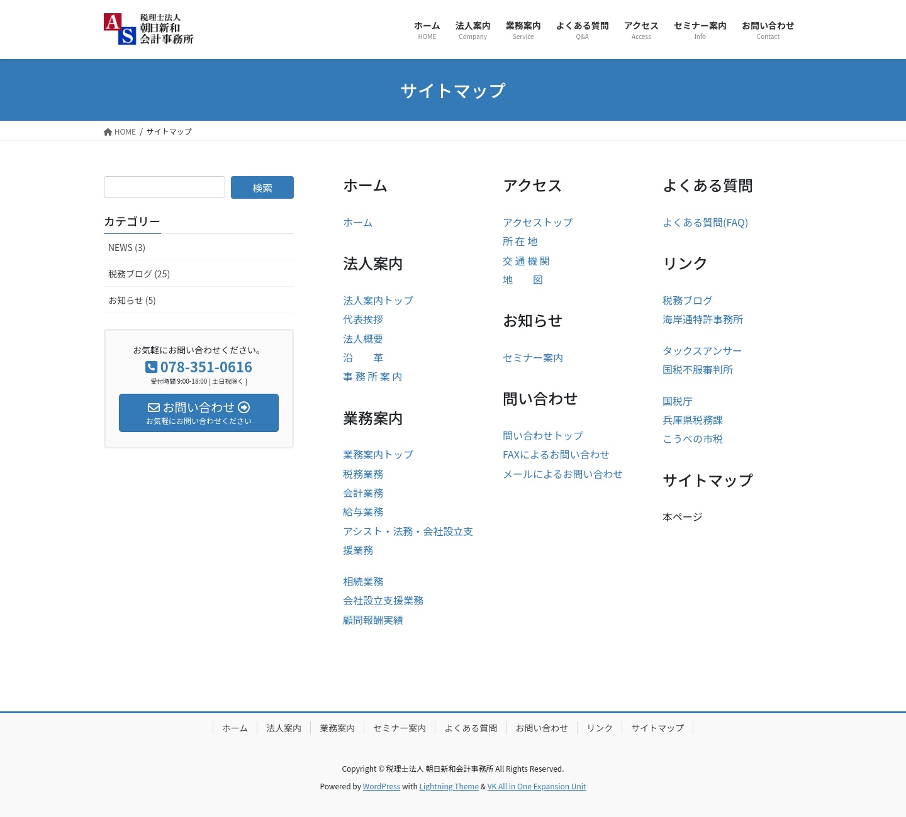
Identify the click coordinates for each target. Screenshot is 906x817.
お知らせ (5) (132, 300)
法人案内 (283, 727)
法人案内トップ (378, 300)
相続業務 (363, 581)
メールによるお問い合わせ (563, 473)
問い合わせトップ (543, 435)
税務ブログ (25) (139, 273)
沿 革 (363, 357)
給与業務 (363, 511)
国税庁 (678, 400)
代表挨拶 (363, 318)
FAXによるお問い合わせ (556, 454)
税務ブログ (688, 300)
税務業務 (363, 473)
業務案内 (337, 727)
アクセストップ (538, 222)
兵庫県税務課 (693, 419)
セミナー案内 (533, 357)
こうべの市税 (693, 438)
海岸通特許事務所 (703, 318)
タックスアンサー (702, 350)
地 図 (523, 279)
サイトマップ (657, 727)
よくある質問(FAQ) (705, 222)
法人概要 (363, 338)
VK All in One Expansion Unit (537, 786)
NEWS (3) (126, 247)
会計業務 (363, 492)
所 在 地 (520, 240)
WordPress (382, 786)
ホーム (358, 222)
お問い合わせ (541, 727)
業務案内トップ (378, 454)
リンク (599, 727)
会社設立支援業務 (383, 600)
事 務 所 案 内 (372, 376)
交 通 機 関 (526, 260)
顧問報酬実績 (373, 619)
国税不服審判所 (698, 369)
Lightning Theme (449, 786)
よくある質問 (470, 727)
